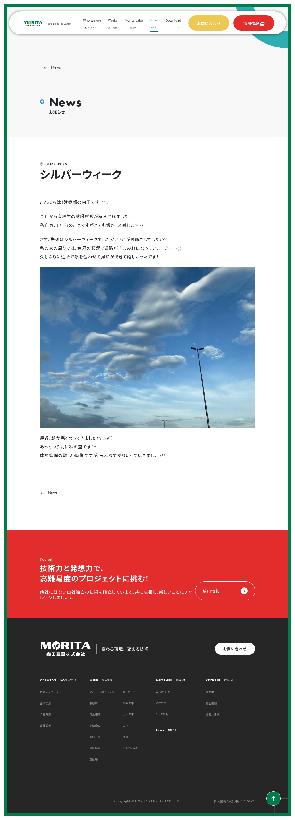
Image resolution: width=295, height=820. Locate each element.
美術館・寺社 (130, 748)
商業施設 (95, 714)
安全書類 (211, 703)
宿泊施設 (95, 726)
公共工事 (128, 703)
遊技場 (94, 759)
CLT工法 (161, 703)
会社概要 (45, 714)
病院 (126, 737)
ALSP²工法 (163, 692)
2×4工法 (162, 714)
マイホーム (129, 692)
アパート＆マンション (102, 692)
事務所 (94, 703)
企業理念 (45, 703)
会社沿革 (45, 726)
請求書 (210, 692)
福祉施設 (95, 748)
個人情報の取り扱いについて (234, 801)
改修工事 (95, 737)
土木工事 (128, 714)
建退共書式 (213, 714)
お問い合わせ (235, 648)
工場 (126, 726)
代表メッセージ (49, 692)
